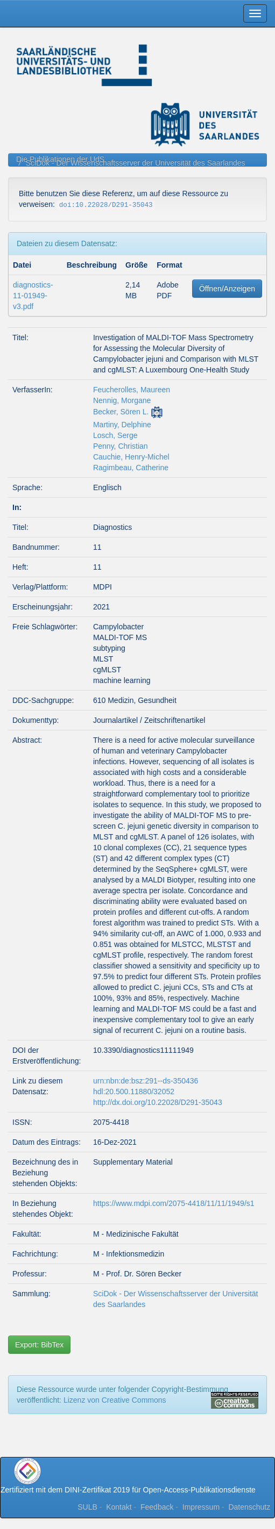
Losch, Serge (115, 435)
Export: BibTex (39, 1344)
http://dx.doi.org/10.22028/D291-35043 (157, 1102)
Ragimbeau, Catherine (130, 467)
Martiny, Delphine (122, 424)
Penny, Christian (120, 446)
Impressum (201, 1507)
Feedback (156, 1507)
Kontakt (118, 1507)
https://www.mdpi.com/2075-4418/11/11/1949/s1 (174, 1203)
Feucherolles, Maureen (131, 389)
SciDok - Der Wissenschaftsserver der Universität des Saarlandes (135, 163)
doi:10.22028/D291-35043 (106, 205)
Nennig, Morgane (122, 400)
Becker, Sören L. (121, 411)
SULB (87, 1507)
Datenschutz (249, 1507)
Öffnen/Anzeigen (227, 288)
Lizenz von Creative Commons (115, 1400)
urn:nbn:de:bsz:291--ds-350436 (145, 1080)
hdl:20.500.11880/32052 (133, 1091)
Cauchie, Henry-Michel (131, 457)
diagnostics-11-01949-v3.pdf (33, 296)
